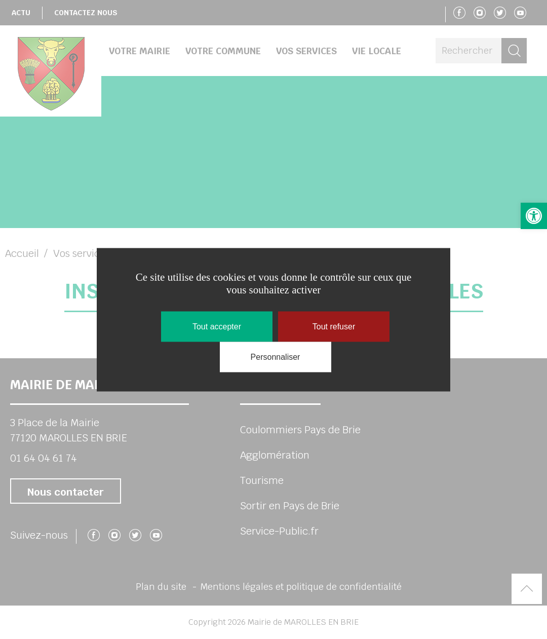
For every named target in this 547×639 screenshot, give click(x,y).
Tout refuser (333, 326)
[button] (534, 216)
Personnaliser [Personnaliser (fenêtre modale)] (275, 356)
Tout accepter (216, 326)
